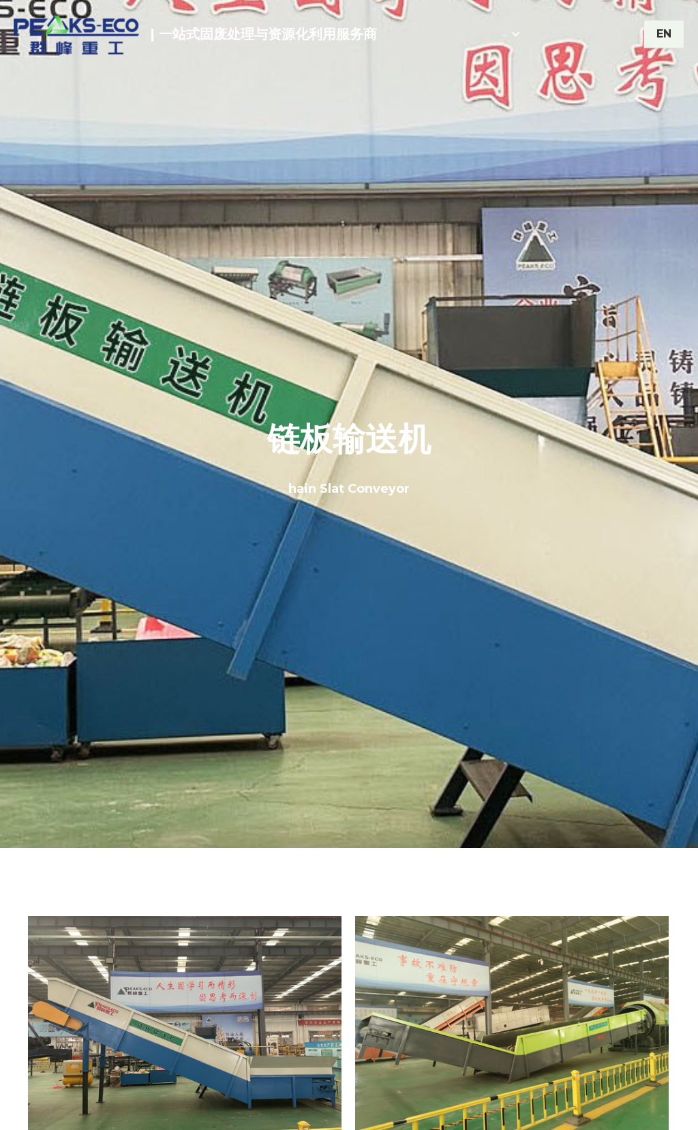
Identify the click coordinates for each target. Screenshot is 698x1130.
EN (663, 33)
